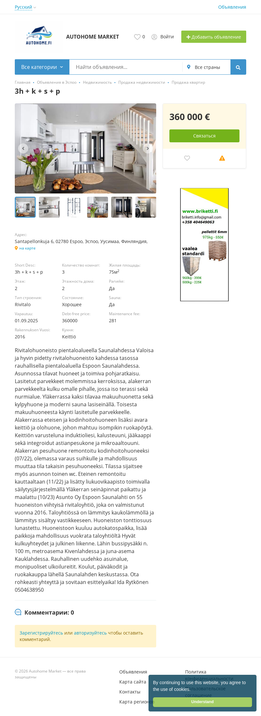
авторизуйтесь (90, 633)
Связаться (204, 136)
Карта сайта (132, 682)
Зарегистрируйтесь (41, 633)
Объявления (232, 7)
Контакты (129, 692)
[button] (193, 690)
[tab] (44, 612)
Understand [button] (202, 702)
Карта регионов (137, 702)
